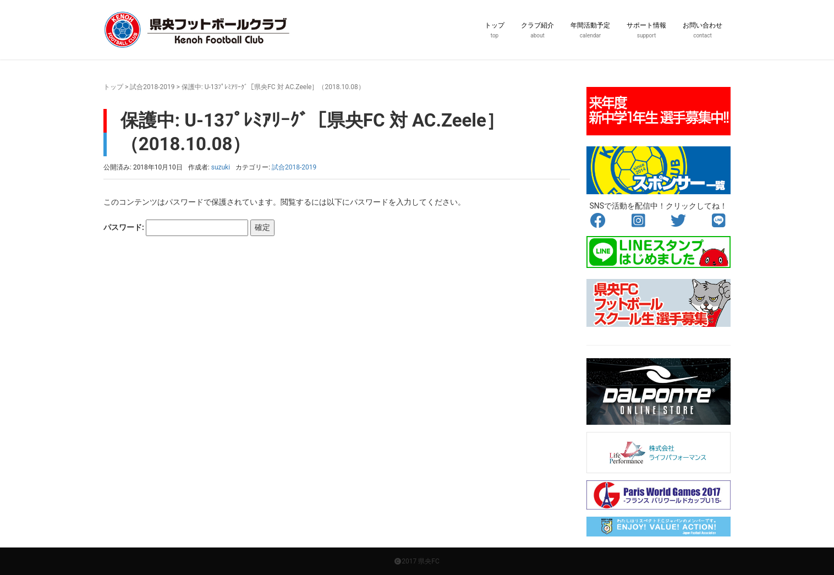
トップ (113, 87)
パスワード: (175, 228)
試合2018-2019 (152, 87)
